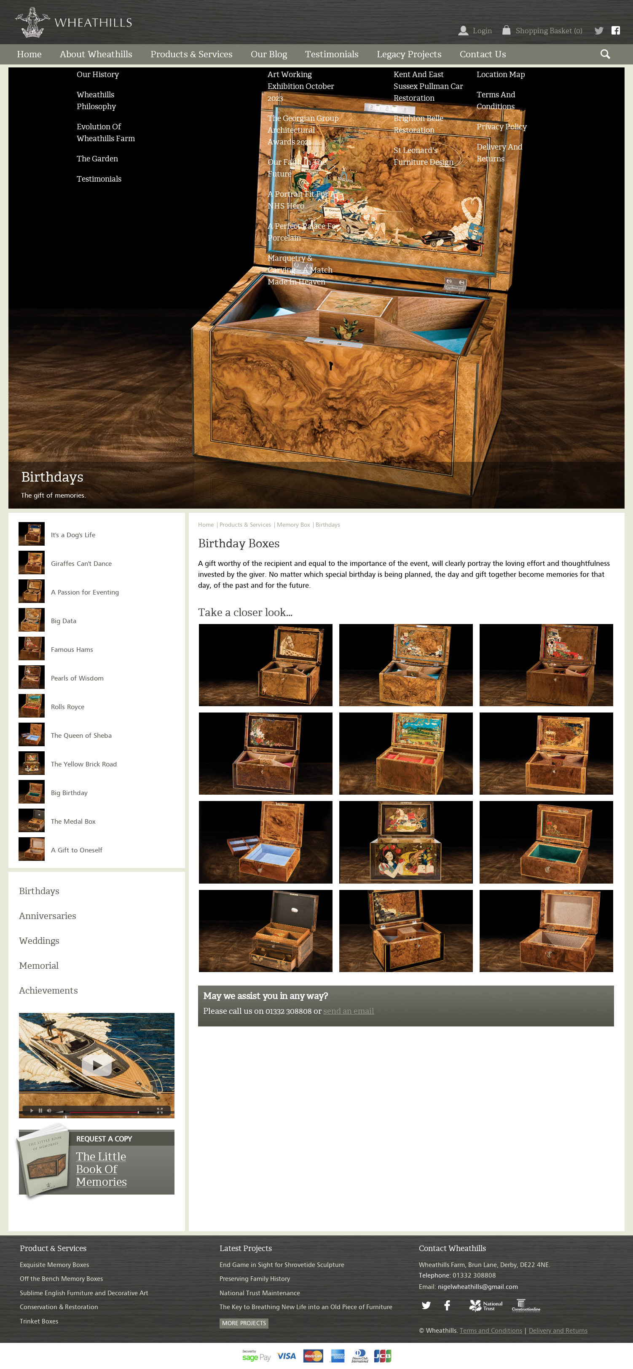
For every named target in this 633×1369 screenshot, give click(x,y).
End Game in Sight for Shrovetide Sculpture (282, 1265)
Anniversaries (47, 916)
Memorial (39, 965)
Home (29, 54)
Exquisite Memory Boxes (54, 1265)
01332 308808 (457, 1276)
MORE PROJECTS (244, 1323)
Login (475, 30)
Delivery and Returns (558, 1331)
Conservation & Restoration (59, 1307)
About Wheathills (96, 54)
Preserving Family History (255, 1279)
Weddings (39, 940)
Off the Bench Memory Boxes (61, 1279)
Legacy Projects (409, 54)
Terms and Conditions (491, 1331)
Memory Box (293, 525)
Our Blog (269, 54)
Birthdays (39, 891)
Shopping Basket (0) (549, 31)
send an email (348, 1011)
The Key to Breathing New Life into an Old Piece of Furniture (306, 1307)
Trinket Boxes (39, 1321)
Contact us (483, 54)
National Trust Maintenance (260, 1293)
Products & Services (191, 54)
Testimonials (332, 54)
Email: (468, 1287)
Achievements (48, 990)
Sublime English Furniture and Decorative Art (84, 1293)
